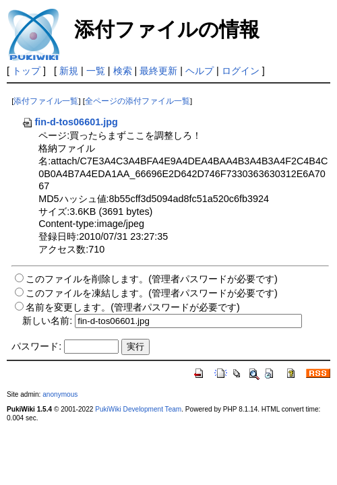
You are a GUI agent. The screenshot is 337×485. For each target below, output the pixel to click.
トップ (26, 70)
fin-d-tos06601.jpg (70, 122)
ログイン (240, 70)
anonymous (60, 394)
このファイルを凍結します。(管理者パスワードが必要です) (152, 293)
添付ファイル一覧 (45, 101)
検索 (122, 70)
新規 (68, 70)
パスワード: (36, 346)
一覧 (95, 70)
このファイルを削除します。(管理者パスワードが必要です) (152, 278)
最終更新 (158, 70)
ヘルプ (199, 70)
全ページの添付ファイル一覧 (137, 101)
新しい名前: (47, 320)
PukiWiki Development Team (138, 409)
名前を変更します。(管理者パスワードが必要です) (133, 307)
